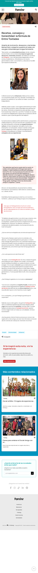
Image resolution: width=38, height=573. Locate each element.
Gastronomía (19, 515)
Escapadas (19, 510)
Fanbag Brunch (16, 260)
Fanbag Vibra (29, 303)
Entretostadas (12, 332)
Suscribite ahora (19, 5)
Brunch (4, 332)
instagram (6, 57)
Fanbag (4, 131)
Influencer (21, 332)
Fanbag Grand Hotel (22, 308)
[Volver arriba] (34, 569)
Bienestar (19, 507)
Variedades (19, 517)
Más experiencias (9, 361)
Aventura (19, 504)
